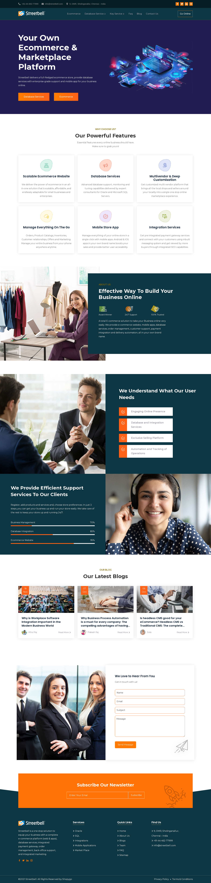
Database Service (95, 14)
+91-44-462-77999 (28, 4)
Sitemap (122, 855)
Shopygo (67, 879)
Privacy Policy (161, 879)
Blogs (121, 840)
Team (121, 845)
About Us (123, 836)
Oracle (77, 831)
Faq (131, 14)
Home (121, 831)
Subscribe (136, 795)
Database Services (34, 96)
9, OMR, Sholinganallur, (165, 831)
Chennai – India (160, 836)
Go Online (185, 14)
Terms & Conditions (182, 879)
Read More (64, 632)
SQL (76, 836)
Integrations (80, 840)
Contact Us (152, 14)
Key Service (117, 14)
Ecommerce (73, 14)
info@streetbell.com (52, 4)
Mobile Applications (84, 845)
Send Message (125, 744)
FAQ (120, 850)
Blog (139, 14)
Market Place (81, 850)
